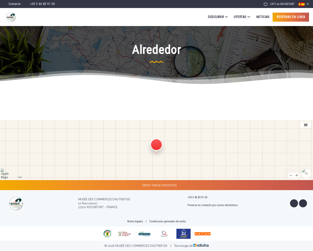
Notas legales (135, 221)
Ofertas (242, 17)
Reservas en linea (291, 17)
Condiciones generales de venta (167, 221)
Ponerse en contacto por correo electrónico (210, 205)
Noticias (263, 17)
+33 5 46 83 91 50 (195, 197)
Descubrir (218, 17)
